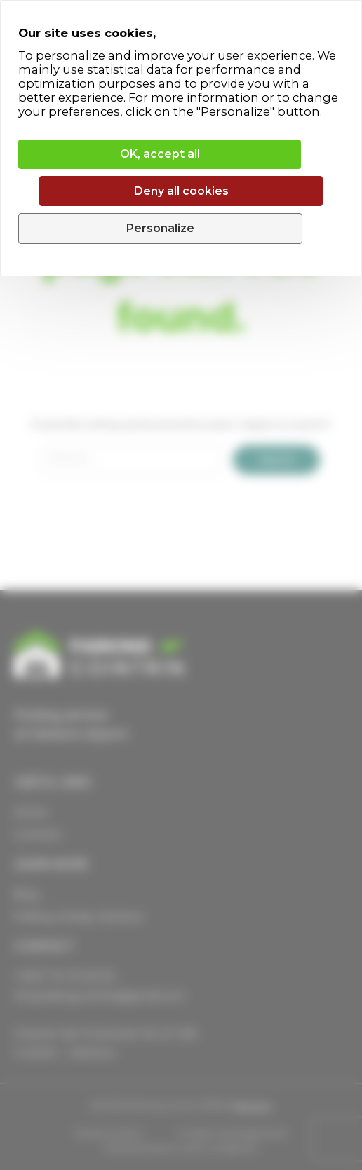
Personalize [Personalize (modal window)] (160, 228)
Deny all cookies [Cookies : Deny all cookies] (181, 191)
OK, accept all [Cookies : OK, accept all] (160, 154)
